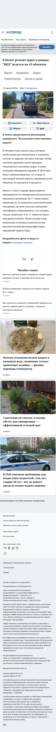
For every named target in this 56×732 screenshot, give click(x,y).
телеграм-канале (21, 242)
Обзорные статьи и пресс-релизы (15, 525)
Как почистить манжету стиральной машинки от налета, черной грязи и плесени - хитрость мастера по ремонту (28, 308)
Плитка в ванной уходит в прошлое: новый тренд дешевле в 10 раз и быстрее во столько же (28, 278)
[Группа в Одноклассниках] (9, 548)
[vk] (24, 259)
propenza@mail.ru (10, 593)
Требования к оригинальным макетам (17, 563)
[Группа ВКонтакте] (15, 123)
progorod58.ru (43, 624)
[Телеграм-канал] (15, 129)
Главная (6, 572)
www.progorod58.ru (23, 582)
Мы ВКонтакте (7, 39)
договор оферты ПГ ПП (12, 676)
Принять (47, 47)
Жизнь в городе (34, 78)
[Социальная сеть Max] (41, 129)
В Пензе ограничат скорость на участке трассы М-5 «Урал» (28, 292)
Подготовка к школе (10, 531)
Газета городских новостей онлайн (16, 521)
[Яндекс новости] (41, 123)
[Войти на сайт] (52, 32)
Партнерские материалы (39, 39)
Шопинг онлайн (9, 516)
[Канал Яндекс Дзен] (17, 548)
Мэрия (37, 72)
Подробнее (18, 693)
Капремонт (22, 72)
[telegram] (32, 259)
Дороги (8, 72)
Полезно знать (8, 536)
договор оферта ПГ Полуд (13, 673)
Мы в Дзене (21, 39)
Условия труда (8, 568)
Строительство (12, 78)
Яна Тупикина (28, 88)
